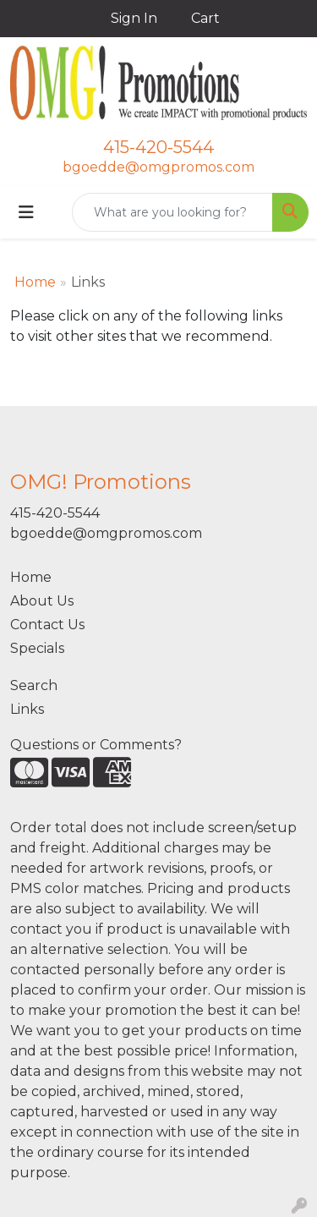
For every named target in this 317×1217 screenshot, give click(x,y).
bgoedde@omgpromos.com (158, 167)
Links (27, 709)
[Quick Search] (172, 212)
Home (35, 282)
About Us (42, 601)
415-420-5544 (158, 147)
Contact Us (47, 625)
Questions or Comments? (96, 745)
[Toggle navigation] (26, 212)
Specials (37, 648)
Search (33, 685)
